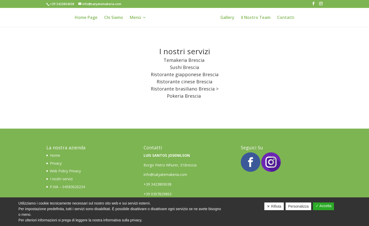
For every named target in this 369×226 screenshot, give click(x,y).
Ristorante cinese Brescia (184, 81)
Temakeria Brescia (184, 60)
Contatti (285, 18)
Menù (135, 18)
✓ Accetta (323, 206)
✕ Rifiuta (274, 206)
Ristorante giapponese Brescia (185, 74)
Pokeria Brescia (184, 96)
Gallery (227, 18)
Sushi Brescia (184, 67)
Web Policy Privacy (65, 170)
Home (55, 155)
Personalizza (298, 206)
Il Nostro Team (255, 18)
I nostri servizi (61, 178)
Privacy (56, 163)
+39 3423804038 (62, 4)
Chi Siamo (113, 18)
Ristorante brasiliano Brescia (183, 89)
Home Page (86, 18)
